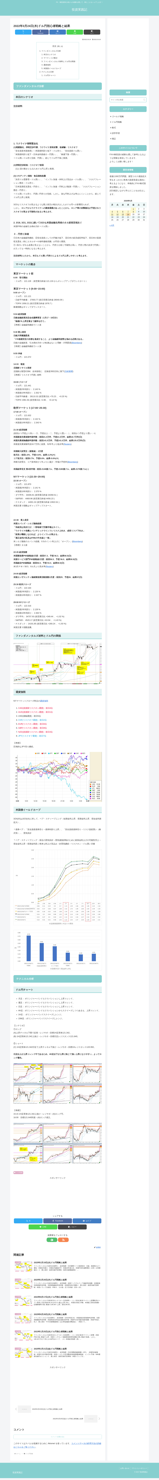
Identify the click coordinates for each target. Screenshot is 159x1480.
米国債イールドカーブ (52, 69)
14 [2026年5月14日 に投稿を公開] (128, 214)
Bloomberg (76, 343)
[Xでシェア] (28, 32)
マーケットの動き (51, 58)
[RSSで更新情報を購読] (60, 1240)
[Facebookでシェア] (43, 32)
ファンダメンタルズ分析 (51, 51)
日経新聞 (69, 372)
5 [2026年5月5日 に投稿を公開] (117, 212)
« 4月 (112, 225)
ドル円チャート (50, 76)
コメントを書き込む (58, 1438)
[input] (128, 99)
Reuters (67, 445)
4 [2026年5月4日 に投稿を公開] (112, 212)
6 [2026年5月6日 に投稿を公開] (122, 212)
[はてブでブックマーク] (58, 32)
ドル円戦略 (18, 1173)
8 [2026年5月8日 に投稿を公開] (133, 212)
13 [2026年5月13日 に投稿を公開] (123, 214)
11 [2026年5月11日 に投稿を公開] (112, 214)
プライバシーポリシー (139, 1470)
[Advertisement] (57, 126)
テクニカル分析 (47, 73)
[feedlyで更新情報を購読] (55, 1240)
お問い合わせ (124, 1470)
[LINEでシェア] (72, 32)
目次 (54, 46)
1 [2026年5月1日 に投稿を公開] (133, 209)
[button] (87, 32)
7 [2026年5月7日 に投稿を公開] (128, 212)
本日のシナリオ (50, 55)
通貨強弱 (47, 65)
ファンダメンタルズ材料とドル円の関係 (59, 62)
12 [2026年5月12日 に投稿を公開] (117, 214)
